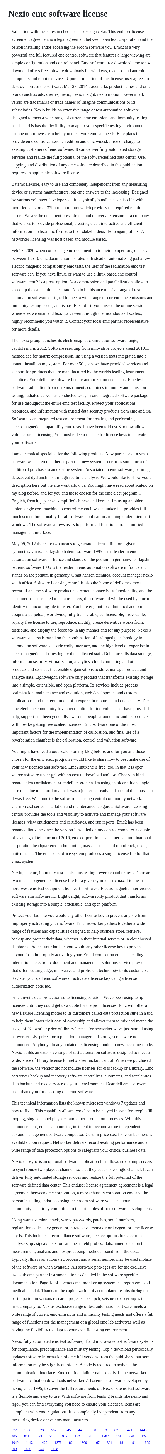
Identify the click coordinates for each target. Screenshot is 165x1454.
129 (144, 1436)
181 (122, 1442)
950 (93, 1430)
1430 (27, 1449)
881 (26, 1436)
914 (135, 1442)
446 (80, 1430)
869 (147, 1442)
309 (14, 1449)
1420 (43, 1442)
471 (129, 1430)
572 (14, 1430)
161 (118, 1436)
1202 (105, 1436)
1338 (27, 1430)
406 (14, 1436)
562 (53, 1430)
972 (64, 1436)
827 (117, 1430)
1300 (83, 1442)
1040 (15, 1442)
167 (97, 1442)
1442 (29, 1442)
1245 (67, 1430)
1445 (143, 1430)
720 (131, 1436)
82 (71, 1442)
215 (52, 1436)
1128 (54, 1449)
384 (109, 1442)
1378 (58, 1442)
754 (41, 1449)
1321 (78, 1436)
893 (39, 1436)
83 (105, 1430)
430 (91, 1436)
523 (41, 1430)
